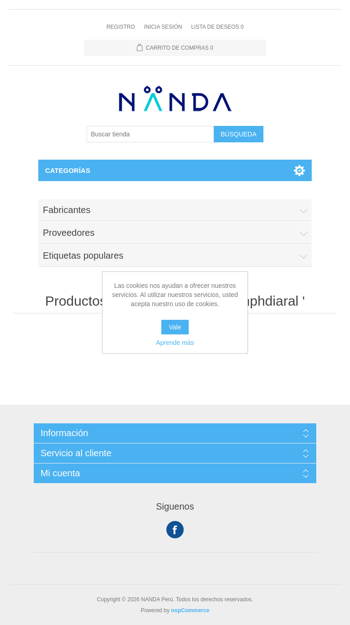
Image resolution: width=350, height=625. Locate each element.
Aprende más (175, 342)
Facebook (175, 529)
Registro (120, 27)
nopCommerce (190, 610)
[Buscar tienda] (150, 134)
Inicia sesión (163, 27)
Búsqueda (239, 134)
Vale (175, 327)
